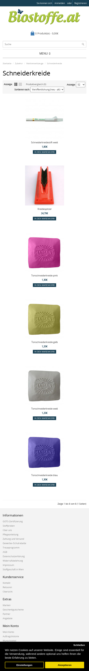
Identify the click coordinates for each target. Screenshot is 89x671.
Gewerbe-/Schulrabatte (14, 543)
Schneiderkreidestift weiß (44, 142)
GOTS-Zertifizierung (13, 521)
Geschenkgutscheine (13, 609)
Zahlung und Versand (13, 538)
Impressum (8, 565)
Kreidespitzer (45, 209)
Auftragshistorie (11, 636)
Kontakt (6, 582)
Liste (15, 84)
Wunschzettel (9, 640)
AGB (5, 552)
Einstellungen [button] (24, 665)
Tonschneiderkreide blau (44, 475)
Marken (6, 605)
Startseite (7, 63)
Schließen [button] (79, 645)
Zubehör (19, 63)
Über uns (7, 530)
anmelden (60, 3)
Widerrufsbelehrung (13, 560)
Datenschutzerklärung (14, 556)
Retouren (7, 587)
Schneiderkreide (54, 63)
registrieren (80, 3)
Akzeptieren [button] (65, 665)
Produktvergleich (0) (36, 84)
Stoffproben (9, 525)
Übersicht (7, 591)
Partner (6, 614)
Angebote (7, 618)
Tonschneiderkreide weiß (44, 408)
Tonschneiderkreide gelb (44, 342)
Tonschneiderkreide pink (44, 275)
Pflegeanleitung (10, 534)
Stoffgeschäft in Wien (13, 569)
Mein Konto (8, 632)
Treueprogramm (11, 547)
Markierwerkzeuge (34, 63)
